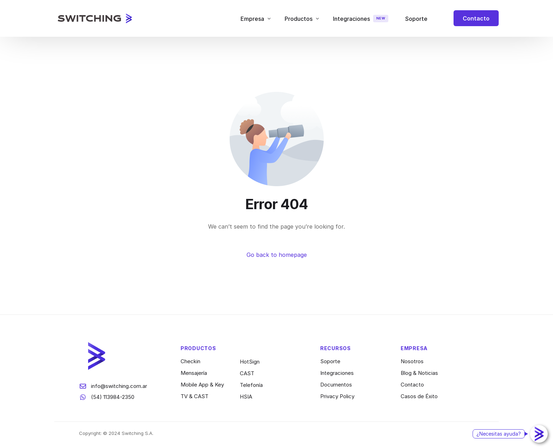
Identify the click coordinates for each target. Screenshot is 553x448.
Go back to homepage (277, 254)
